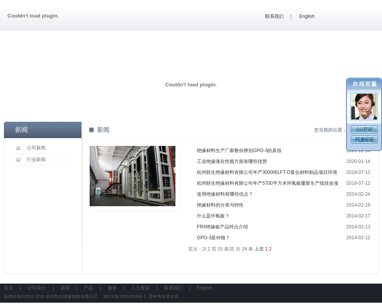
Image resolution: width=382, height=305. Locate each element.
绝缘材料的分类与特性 (220, 205)
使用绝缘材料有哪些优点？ (225, 194)
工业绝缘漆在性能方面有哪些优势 (232, 161)
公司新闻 (36, 148)
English (307, 16)
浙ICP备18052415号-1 (124, 296)
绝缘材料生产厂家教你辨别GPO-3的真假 (239, 150)
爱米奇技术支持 (164, 296)
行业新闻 (36, 159)
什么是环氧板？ (213, 216)
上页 (259, 249)
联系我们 (274, 16)
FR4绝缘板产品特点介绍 (222, 227)
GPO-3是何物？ (213, 237)
